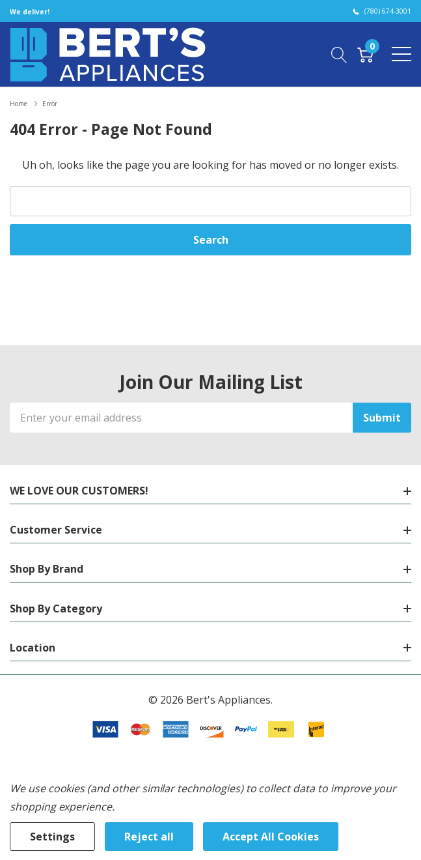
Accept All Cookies (271, 836)
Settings (52, 836)
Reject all (149, 836)
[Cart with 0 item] (365, 54)
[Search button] (339, 54)
